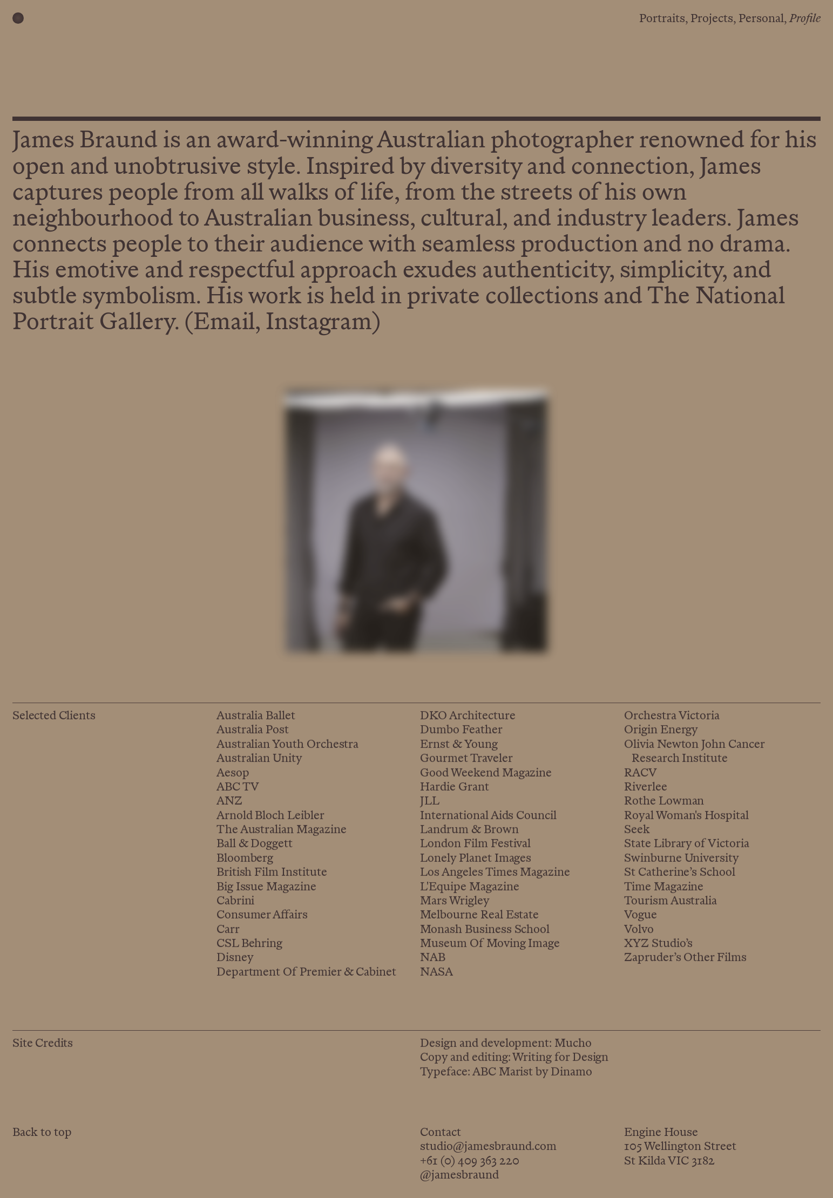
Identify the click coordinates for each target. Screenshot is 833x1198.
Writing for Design (560, 1062)
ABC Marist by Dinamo (532, 1076)
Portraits (662, 19)
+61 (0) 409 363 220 (469, 1161)
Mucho (573, 1048)
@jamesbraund (459, 1175)
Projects (711, 19)
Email (224, 323)
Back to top (42, 1133)
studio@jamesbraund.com (488, 1147)
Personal (761, 19)
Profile (805, 19)
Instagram (319, 323)
